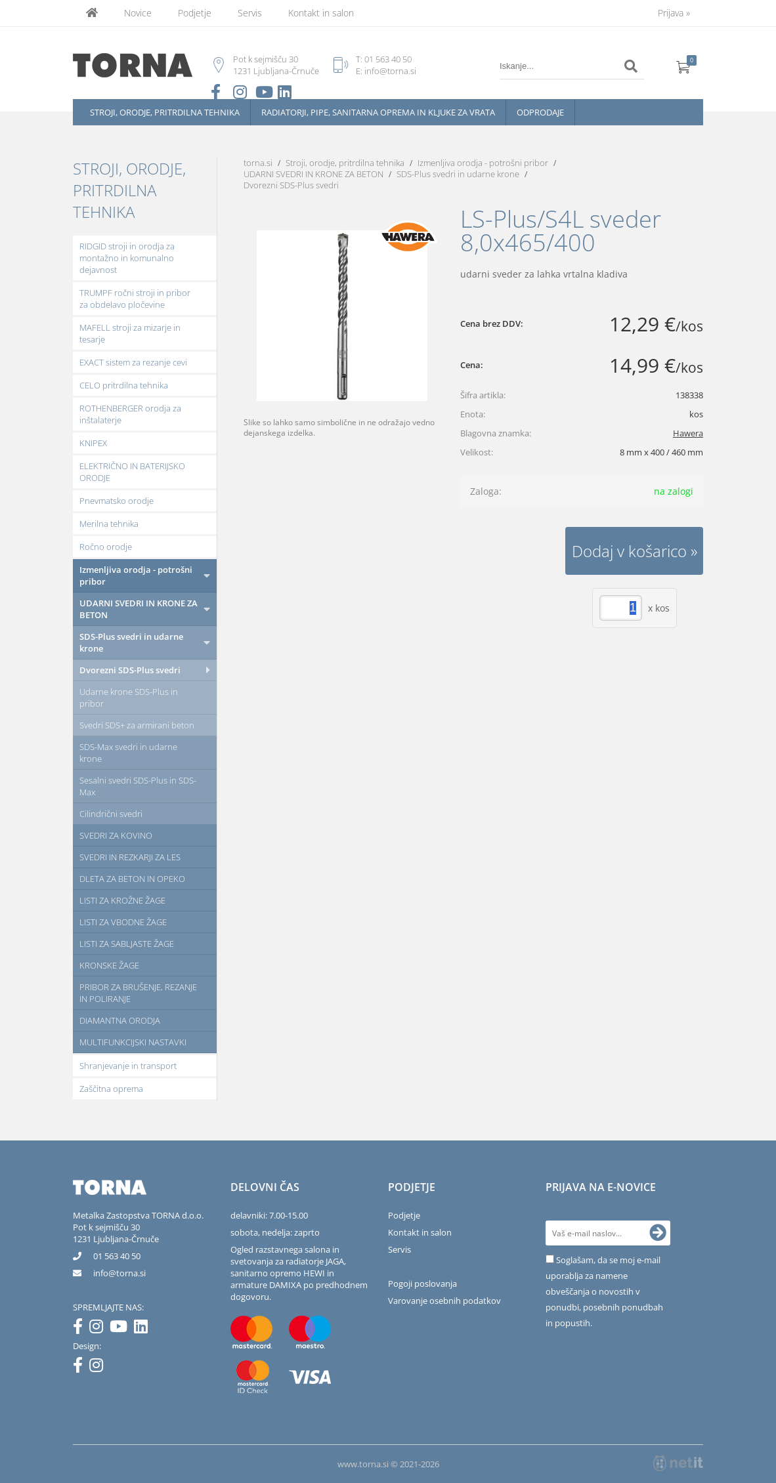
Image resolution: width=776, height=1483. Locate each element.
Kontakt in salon (321, 13)
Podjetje (194, 13)
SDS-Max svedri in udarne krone (128, 752)
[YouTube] (122, 1329)
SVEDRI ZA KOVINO (115, 835)
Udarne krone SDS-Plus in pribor (128, 697)
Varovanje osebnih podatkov (444, 1300)
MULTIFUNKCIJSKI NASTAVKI (132, 1042)
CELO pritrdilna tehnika (123, 385)
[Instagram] (99, 1329)
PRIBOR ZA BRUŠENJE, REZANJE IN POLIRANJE (138, 993)
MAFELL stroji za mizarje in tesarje (130, 333)
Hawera (688, 433)
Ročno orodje (105, 547)
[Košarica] (683, 66)
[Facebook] (81, 1329)
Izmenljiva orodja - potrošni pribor (135, 575)
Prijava (674, 13)
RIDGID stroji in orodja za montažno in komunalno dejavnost (127, 258)
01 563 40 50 (388, 59)
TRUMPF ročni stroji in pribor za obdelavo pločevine (134, 298)
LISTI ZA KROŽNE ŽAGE (122, 900)
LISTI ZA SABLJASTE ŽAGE (126, 944)
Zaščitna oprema (111, 1089)
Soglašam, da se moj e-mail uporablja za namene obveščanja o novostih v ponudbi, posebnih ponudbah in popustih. (604, 1291)
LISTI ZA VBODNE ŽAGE (123, 922)
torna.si (258, 163)
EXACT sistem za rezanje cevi (133, 362)
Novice (138, 13)
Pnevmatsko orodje (116, 501)
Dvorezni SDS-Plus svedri (130, 670)
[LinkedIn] (144, 1329)
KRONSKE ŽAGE (109, 965)
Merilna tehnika (109, 524)
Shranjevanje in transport (128, 1066)
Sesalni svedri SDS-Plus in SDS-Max (137, 786)
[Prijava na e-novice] (657, 1233)
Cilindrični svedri (110, 814)
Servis (250, 13)
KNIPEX (93, 443)
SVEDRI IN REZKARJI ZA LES (130, 857)
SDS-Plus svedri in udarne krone (131, 642)
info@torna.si (390, 71)
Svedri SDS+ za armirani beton (136, 725)
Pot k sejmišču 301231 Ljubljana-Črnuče (116, 1233)
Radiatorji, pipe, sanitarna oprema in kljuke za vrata (378, 112)
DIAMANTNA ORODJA (119, 1020)
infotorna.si (119, 1273)
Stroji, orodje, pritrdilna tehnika (165, 112)
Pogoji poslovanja (422, 1283)
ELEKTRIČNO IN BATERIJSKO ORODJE (132, 472)
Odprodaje (540, 112)
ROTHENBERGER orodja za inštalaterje (130, 414)
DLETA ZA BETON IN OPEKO (132, 879)
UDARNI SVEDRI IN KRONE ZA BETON (138, 609)
